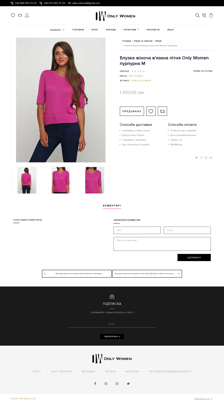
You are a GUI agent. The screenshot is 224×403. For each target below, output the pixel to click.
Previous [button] (13, 180)
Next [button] (108, 180)
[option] (27, 180)
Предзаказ (131, 111)
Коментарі (112, 205)
